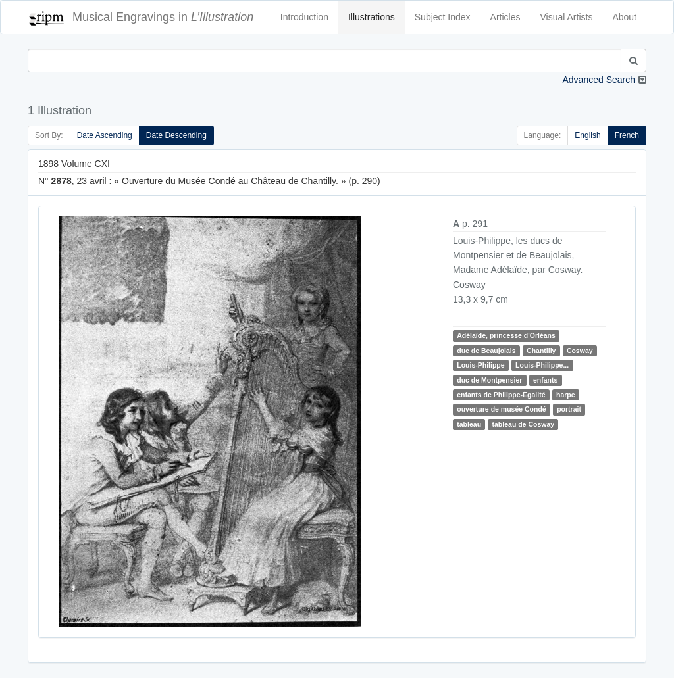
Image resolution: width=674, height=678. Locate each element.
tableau (469, 424)
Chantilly (541, 350)
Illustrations (371, 17)
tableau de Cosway (523, 424)
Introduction (304, 17)
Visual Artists (566, 17)
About (624, 17)
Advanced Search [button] (598, 79)
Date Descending (176, 135)
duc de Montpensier (489, 380)
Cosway (580, 350)
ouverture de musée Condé (501, 409)
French (627, 135)
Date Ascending (104, 135)
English (587, 135)
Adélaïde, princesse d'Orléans (506, 335)
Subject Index (443, 17)
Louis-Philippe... (542, 365)
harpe (565, 395)
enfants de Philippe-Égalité (501, 395)
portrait (569, 409)
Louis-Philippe (480, 365)
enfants (545, 380)
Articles (505, 17)
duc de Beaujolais (486, 350)
